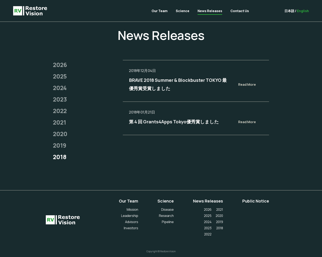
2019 (59, 145)
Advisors (131, 222)
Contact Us (239, 11)
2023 (60, 99)
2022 (60, 111)
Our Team (160, 11)
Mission (132, 209)
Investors (131, 228)
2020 (60, 134)
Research (166, 215)
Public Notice (255, 201)
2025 (60, 76)
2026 (60, 65)
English (303, 11)
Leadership (129, 215)
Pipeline (168, 222)
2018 (60, 157)
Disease (167, 209)
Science (182, 11)
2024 (60, 88)
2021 (59, 122)
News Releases (210, 11)
